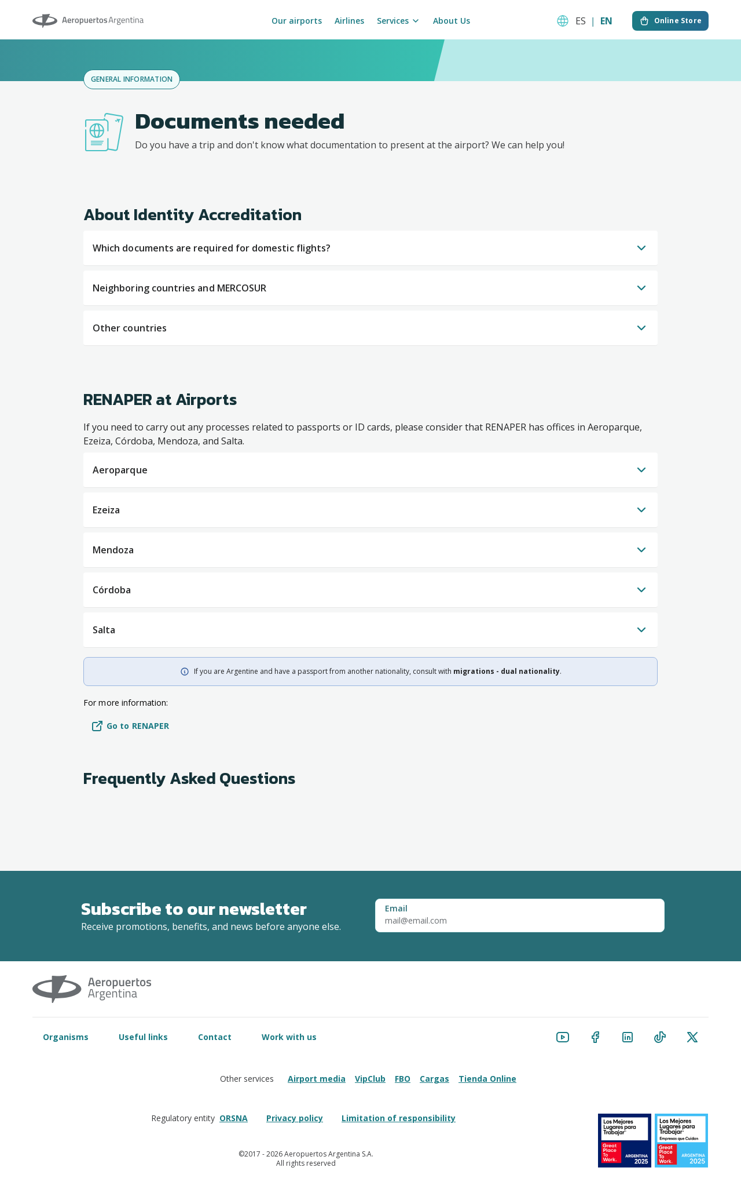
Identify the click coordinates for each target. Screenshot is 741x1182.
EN (606, 20)
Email (396, 908)
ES (580, 20)
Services (398, 20)
